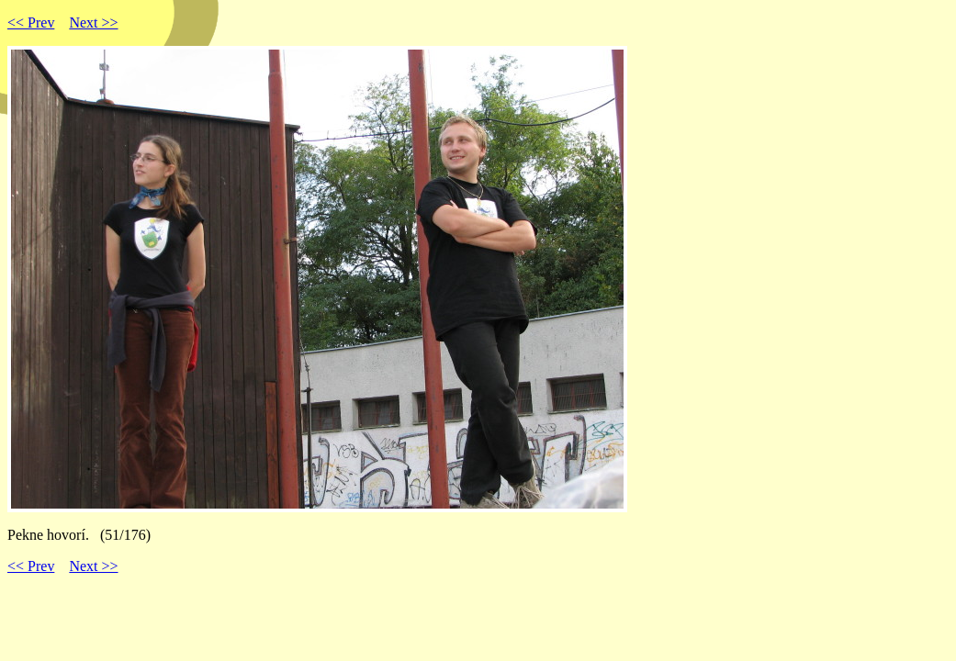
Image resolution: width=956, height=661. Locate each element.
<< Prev (30, 22)
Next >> (93, 22)
